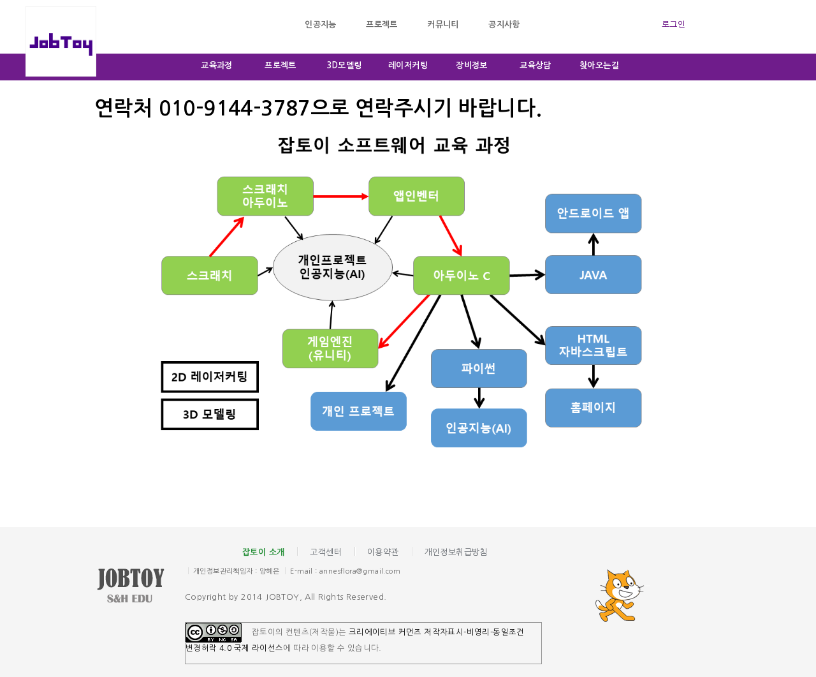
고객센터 (326, 552)
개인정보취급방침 (456, 552)
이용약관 (383, 552)
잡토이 (140, 587)
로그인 (673, 24)
